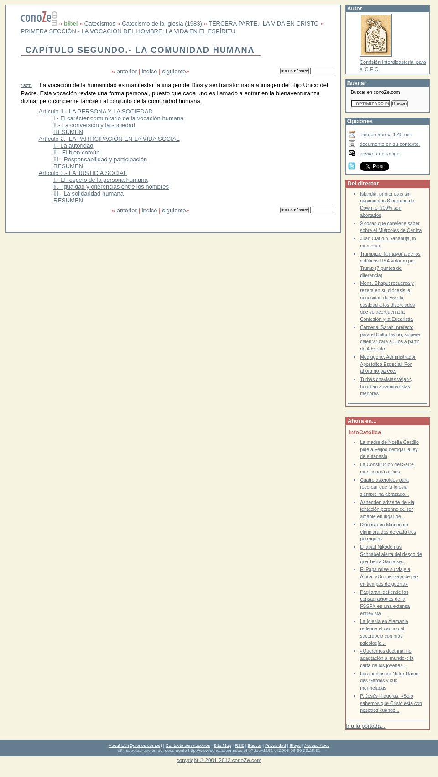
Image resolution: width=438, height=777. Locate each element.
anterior (127, 71)
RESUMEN (68, 132)
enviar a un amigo (380, 153)
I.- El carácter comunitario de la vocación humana (118, 118)
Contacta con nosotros (188, 745)
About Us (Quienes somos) (135, 745)
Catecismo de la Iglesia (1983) (162, 23)
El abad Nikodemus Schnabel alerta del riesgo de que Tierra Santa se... (391, 554)
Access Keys (316, 745)
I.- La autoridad (73, 145)
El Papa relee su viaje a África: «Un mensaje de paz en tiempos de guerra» (389, 576)
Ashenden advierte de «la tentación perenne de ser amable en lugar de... (387, 509)
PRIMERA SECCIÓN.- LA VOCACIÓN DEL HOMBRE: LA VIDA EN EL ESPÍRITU (128, 31)
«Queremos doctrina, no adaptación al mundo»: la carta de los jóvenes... (386, 658)
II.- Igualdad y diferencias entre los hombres (111, 186)
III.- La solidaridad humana (88, 193)
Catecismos (99, 23)
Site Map (222, 745)
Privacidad (275, 745)
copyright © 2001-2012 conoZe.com (219, 760)
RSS (239, 745)
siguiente (174, 71)
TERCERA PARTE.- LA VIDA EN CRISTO (263, 23)
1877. (26, 85)
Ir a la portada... (365, 726)
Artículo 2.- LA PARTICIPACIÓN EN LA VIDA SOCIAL (109, 138)
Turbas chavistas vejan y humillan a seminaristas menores (386, 386)
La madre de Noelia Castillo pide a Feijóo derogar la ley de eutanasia (389, 449)
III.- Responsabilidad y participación (100, 159)
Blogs (295, 745)
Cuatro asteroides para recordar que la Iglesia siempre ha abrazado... (384, 487)
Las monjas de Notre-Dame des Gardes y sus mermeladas (389, 680)
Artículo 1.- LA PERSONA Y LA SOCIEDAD (96, 111)
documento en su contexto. (390, 144)
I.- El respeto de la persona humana (100, 179)
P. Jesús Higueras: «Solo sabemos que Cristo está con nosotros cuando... (391, 703)
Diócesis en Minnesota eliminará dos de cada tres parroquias (388, 531)
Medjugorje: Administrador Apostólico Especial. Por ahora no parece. (388, 364)
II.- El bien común (76, 152)
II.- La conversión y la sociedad (94, 125)
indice (149, 71)
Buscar (254, 745)
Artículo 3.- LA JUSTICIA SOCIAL (83, 173)
